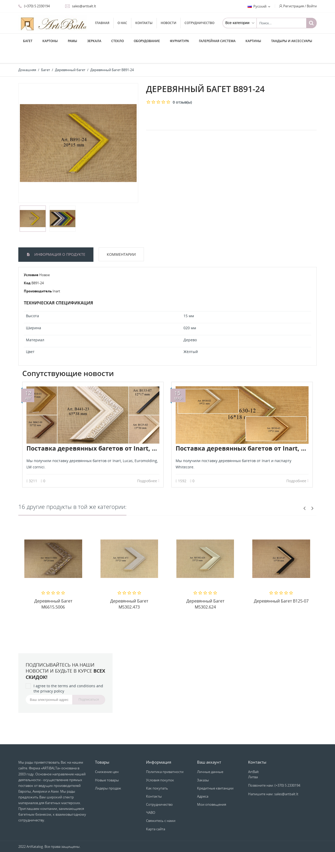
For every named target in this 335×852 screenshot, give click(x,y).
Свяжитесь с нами (160, 805)
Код (27, 268)
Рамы (72, 41)
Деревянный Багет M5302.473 (129, 589)
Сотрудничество (199, 23)
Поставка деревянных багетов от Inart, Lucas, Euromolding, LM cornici (135, 433)
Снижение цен (107, 756)
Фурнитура (179, 41)
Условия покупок (160, 765)
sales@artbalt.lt (80, 6)
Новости (168, 23)
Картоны (50, 41)
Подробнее (148, 465)
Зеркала (94, 41)
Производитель (38, 276)
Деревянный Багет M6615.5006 (53, 589)
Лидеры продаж (108, 773)
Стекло (117, 41)
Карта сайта (155, 814)
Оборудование (147, 41)
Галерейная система (217, 41)
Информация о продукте (59, 239)
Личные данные (210, 756)
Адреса (202, 781)
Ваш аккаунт (209, 747)
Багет (27, 41)
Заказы (203, 765)
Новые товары (107, 765)
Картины (253, 41)
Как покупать (157, 773)
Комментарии (121, 239)
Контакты (144, 23)
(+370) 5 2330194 (34, 6)
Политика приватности (164, 756)
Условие (31, 260)
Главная (102, 23)
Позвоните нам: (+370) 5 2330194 (274, 770)
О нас (122, 23)
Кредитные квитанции (215, 773)
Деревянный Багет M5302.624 (205, 589)
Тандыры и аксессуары (291, 41)
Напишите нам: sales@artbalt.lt (273, 779)
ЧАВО (150, 797)
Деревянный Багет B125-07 (281, 586)
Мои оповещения (211, 789)
